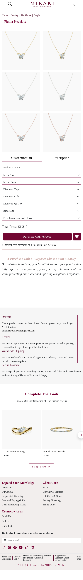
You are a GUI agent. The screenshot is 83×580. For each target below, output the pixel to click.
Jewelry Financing (52, 500)
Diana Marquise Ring (14, 451)
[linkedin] (32, 547)
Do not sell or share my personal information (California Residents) (37, 558)
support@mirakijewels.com (21, 330)
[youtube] (20, 547)
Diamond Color (11, 196)
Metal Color (10, 182)
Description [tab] (61, 157)
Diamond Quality (13, 203)
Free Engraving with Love (17, 218)
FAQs (45, 487)
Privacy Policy (17, 558)
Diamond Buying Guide (13, 500)
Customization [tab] (21, 157)
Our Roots (7, 487)
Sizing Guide (49, 504)
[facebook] (15, 547)
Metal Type (9, 175)
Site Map (79, 558)
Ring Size (8, 210)
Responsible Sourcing (12, 496)
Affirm (52, 245)
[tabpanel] (41, 192)
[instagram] (3, 547)
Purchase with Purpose (37, 236)
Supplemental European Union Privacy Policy (62, 558)
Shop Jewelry (41, 466)
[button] (41, 90)
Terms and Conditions (6, 558)
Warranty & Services (53, 491)
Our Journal (7, 491)
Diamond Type (11, 189)
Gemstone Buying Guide (14, 504)
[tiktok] (26, 547)
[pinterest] (9, 547)
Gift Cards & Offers (52, 496)
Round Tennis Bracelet (54, 451)
